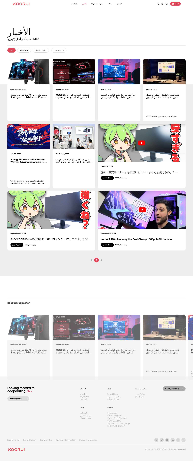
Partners (110, 408)
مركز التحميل (85, 415)
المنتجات (74, 4)
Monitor (83, 394)
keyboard (84, 397)
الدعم (110, 4)
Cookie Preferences (88, 440)
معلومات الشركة (97, 4)
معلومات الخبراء (43, 50)
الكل (12, 50)
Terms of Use (46, 440)
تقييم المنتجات (63, 50)
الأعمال (119, 4)
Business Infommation (65, 440)
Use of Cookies (29, 440)
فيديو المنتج (139, 397)
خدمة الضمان (85, 418)
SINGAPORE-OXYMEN (116, 426)
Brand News (25, 50)
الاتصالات (83, 413)
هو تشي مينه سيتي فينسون (118, 423)
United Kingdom (114, 415)
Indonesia (112, 413)
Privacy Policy (13, 440)
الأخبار (84, 4)
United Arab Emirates (117, 418)
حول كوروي (140, 394)
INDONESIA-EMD (114, 421)
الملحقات (83, 399)
